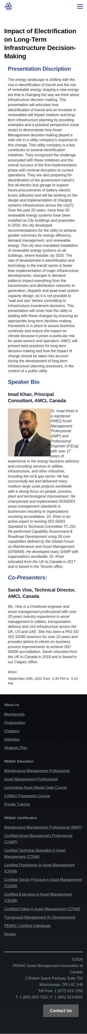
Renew (10, 934)
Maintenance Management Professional (37, 771)
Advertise (12, 739)
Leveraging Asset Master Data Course (35, 788)
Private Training (17, 804)
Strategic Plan (15, 748)
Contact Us (61, 1010)
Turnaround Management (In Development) (39, 917)
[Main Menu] (80, 6)
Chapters (11, 731)
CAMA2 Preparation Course (27, 796)
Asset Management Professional (31, 779)
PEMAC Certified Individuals (27, 926)
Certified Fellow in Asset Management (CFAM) (42, 909)
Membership (14, 714)
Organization (14, 723)
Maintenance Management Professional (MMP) (43, 827)
